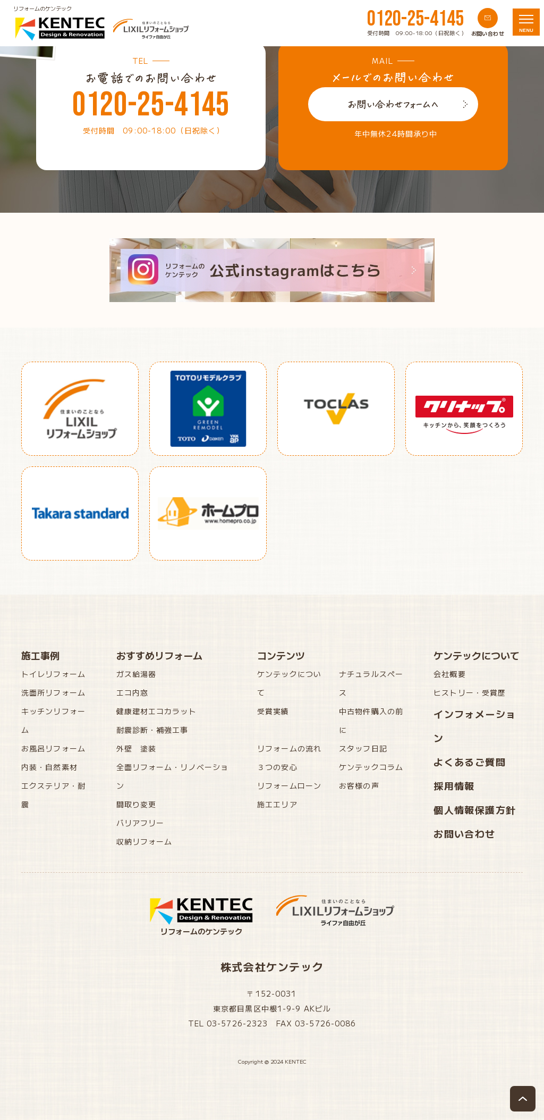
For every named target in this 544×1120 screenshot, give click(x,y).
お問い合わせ (465, 833)
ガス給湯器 (136, 673)
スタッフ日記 (363, 748)
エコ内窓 (132, 692)
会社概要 (449, 673)
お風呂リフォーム (53, 748)
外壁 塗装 (136, 748)
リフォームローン (289, 785)
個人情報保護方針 (475, 809)
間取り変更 (136, 804)
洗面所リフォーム (53, 692)
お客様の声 (359, 785)
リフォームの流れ (289, 748)
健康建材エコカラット (156, 711)
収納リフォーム (144, 841)
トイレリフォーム (53, 673)
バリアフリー (140, 822)
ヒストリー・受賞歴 (470, 692)
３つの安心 (277, 767)
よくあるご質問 (470, 761)
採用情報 (454, 785)
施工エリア (277, 804)
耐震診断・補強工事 (152, 729)
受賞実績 (273, 711)
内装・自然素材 (49, 767)
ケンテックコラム (371, 767)
